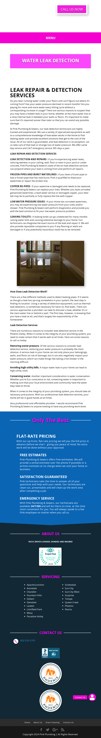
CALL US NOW (72, 9)
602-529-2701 (27, 640)
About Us (38, 722)
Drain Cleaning (53, 722)
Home (27, 722)
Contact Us (68, 722)
